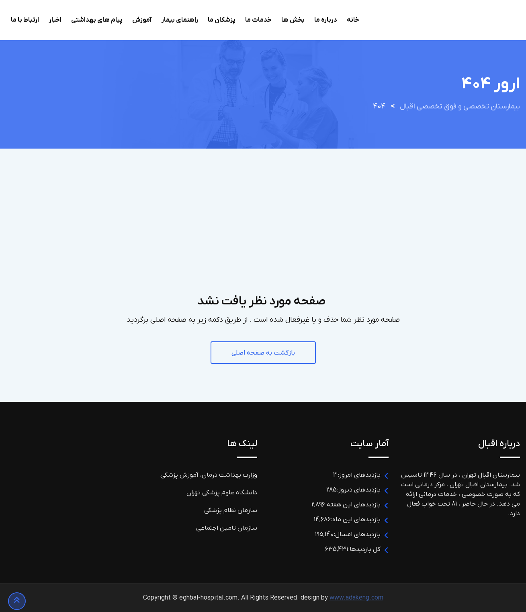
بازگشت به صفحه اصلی (263, 353)
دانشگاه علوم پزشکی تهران (221, 493)
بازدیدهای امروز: (359, 475)
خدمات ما (258, 20)
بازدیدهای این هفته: (353, 505)
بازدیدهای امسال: (357, 534)
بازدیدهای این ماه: (356, 520)
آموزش (141, 20)
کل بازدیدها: (364, 549)
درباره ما (325, 20)
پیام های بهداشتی (97, 20)
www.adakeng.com (356, 598)
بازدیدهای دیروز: (359, 490)
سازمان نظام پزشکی (230, 510)
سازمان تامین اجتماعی (226, 528)
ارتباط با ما (25, 20)
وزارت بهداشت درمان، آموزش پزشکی (208, 475)
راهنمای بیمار (179, 20)
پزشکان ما (221, 20)
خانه (353, 20)
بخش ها (293, 20)
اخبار (55, 20)
